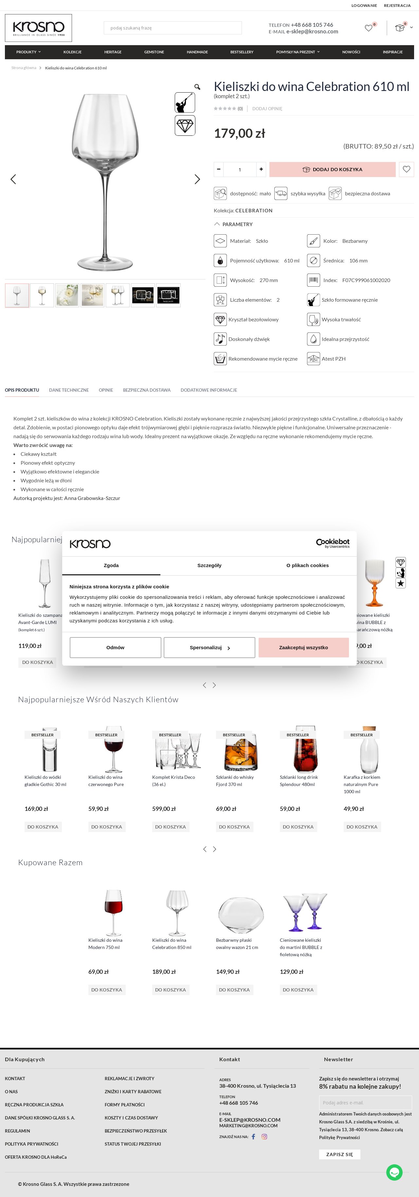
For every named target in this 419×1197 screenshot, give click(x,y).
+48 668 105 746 (312, 24)
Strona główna (23, 67)
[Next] (214, 849)
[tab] (27, 391)
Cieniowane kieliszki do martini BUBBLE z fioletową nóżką (301, 947)
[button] (13, 179)
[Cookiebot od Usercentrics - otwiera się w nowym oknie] (321, 543)
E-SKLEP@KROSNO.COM (250, 1120)
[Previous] (204, 849)
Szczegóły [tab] (209, 565)
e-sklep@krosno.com (312, 31)
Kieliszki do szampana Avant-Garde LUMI (40, 622)
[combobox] (173, 27)
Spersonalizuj (210, 647)
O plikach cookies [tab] (307, 565)
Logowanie (364, 5)
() (240, 108)
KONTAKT (15, 1078)
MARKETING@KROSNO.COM (248, 1125)
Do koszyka (43, 827)
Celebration (254, 210)
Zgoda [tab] (111, 565)
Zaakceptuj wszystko (303, 647)
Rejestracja (397, 5)
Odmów (115, 647)
